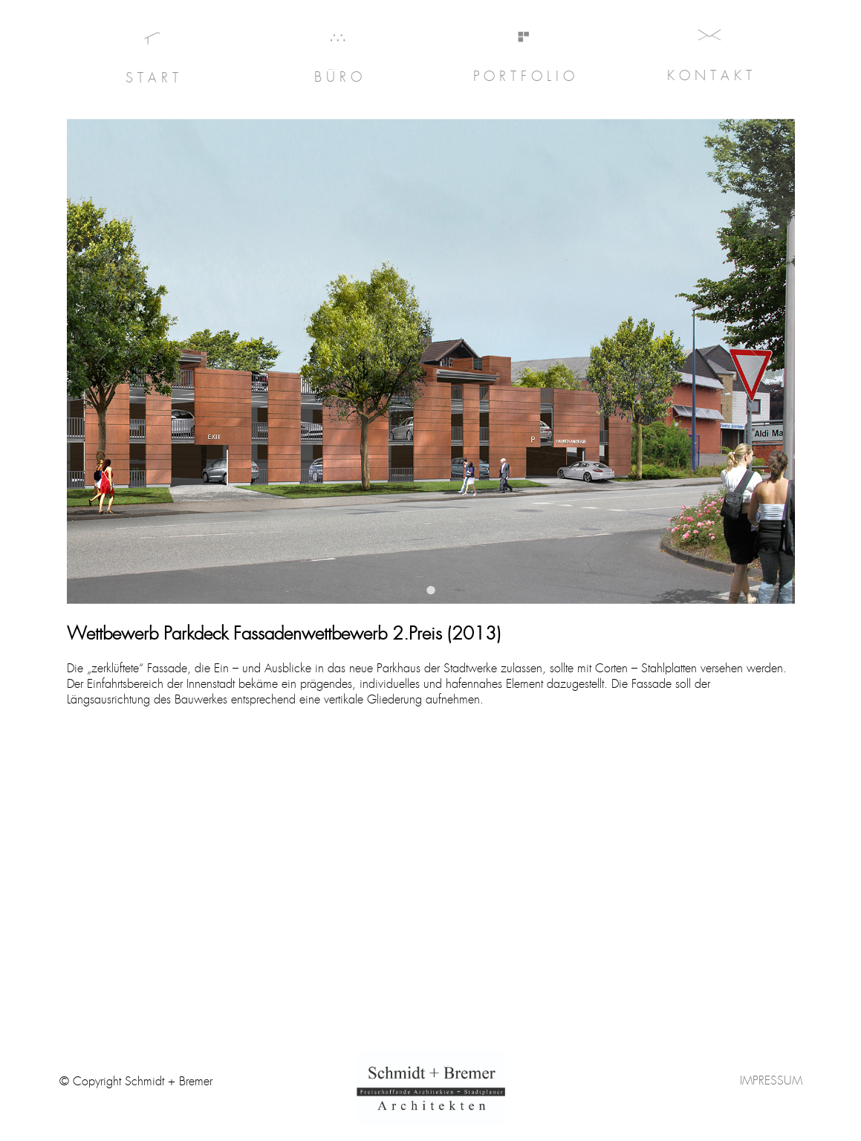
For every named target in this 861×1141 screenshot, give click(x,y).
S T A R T (152, 78)
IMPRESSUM (771, 1080)
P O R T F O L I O (523, 76)
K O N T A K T (709, 76)
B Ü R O (338, 77)
